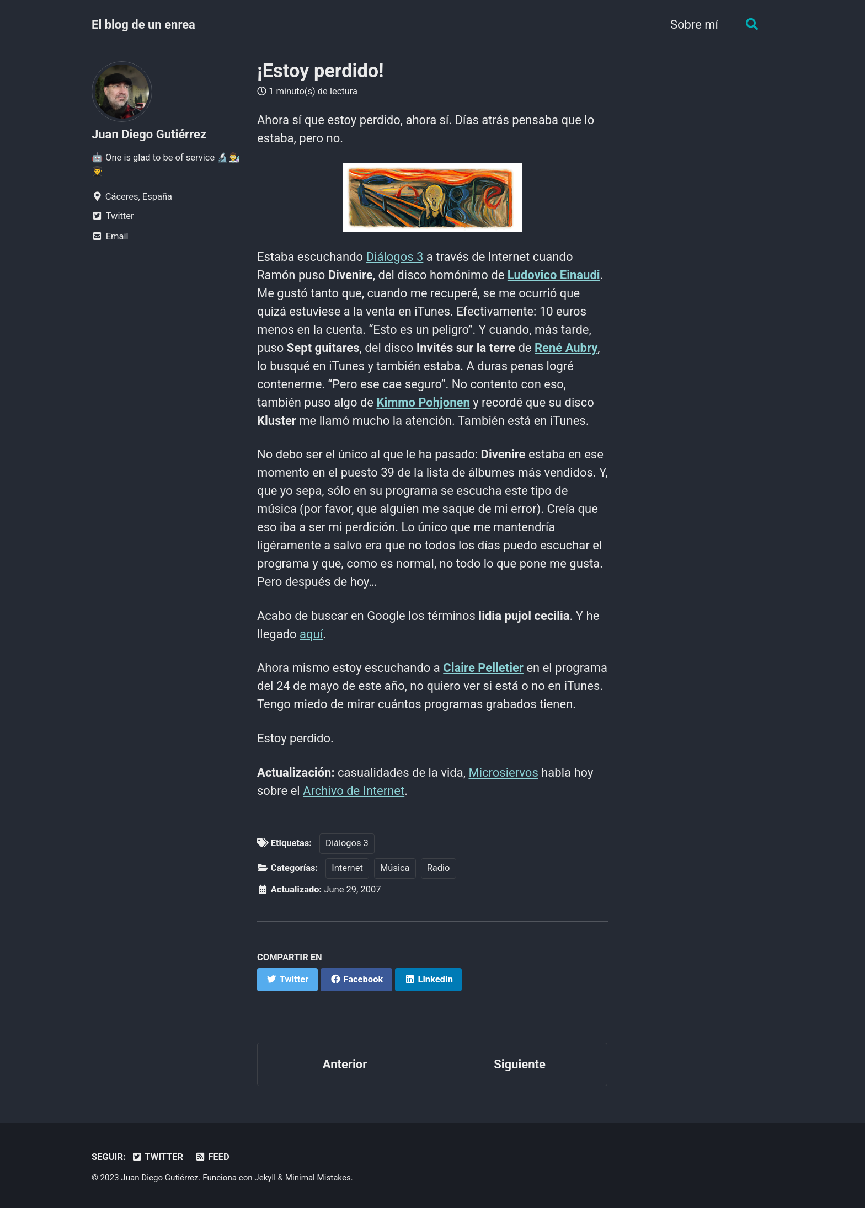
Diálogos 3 (395, 257)
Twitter (157, 1157)
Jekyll (265, 1178)
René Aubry (566, 348)
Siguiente (520, 1064)
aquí (311, 634)
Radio (438, 868)
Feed (212, 1157)
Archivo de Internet (353, 791)
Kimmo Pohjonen (422, 402)
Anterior (345, 1064)
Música (395, 868)
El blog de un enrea (143, 24)
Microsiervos (503, 772)
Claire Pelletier (483, 668)
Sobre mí (694, 24)
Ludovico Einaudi (554, 275)
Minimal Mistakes (318, 1178)
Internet (347, 868)
